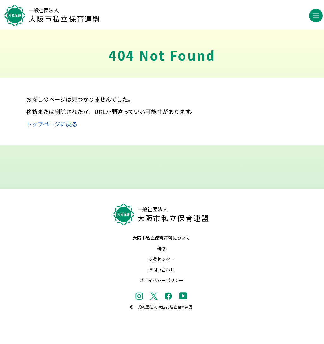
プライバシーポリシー (161, 280)
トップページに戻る (51, 124)
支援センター (161, 259)
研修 (161, 248)
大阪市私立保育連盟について (161, 238)
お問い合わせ (161, 269)
